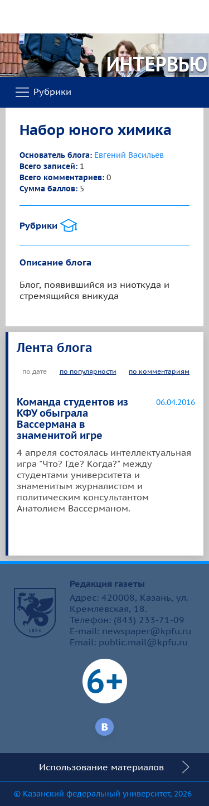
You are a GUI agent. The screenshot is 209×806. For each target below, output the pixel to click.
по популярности (88, 371)
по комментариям (159, 371)
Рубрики (42, 92)
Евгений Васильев (129, 155)
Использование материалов (101, 767)
